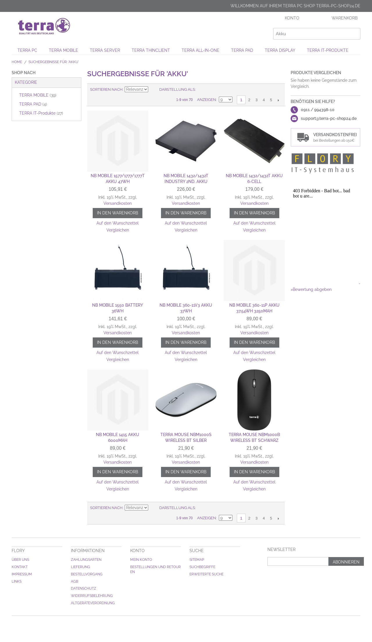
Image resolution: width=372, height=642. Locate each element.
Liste (211, 89)
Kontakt (20, 567)
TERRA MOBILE (63, 50)
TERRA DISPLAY (280, 50)
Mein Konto (141, 560)
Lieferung (80, 567)
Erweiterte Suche (206, 574)
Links (17, 581)
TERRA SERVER (105, 50)
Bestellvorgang (87, 574)
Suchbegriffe (202, 567)
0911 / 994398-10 (318, 109)
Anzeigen (206, 99)
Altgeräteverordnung (93, 603)
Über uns (20, 560)
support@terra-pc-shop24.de (329, 118)
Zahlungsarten (86, 560)
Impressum (22, 574)
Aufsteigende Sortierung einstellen (153, 89)
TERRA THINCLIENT (151, 50)
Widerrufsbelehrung (92, 596)
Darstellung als (177, 89)
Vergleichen (117, 230)
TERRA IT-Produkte (327, 50)
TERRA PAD (242, 50)
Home (17, 62)
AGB (74, 581)
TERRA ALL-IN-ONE (200, 50)
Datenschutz (83, 588)
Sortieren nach (106, 89)
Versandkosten (117, 203)
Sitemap (196, 560)
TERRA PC (27, 50)
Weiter (278, 100)
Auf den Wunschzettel (117, 223)
